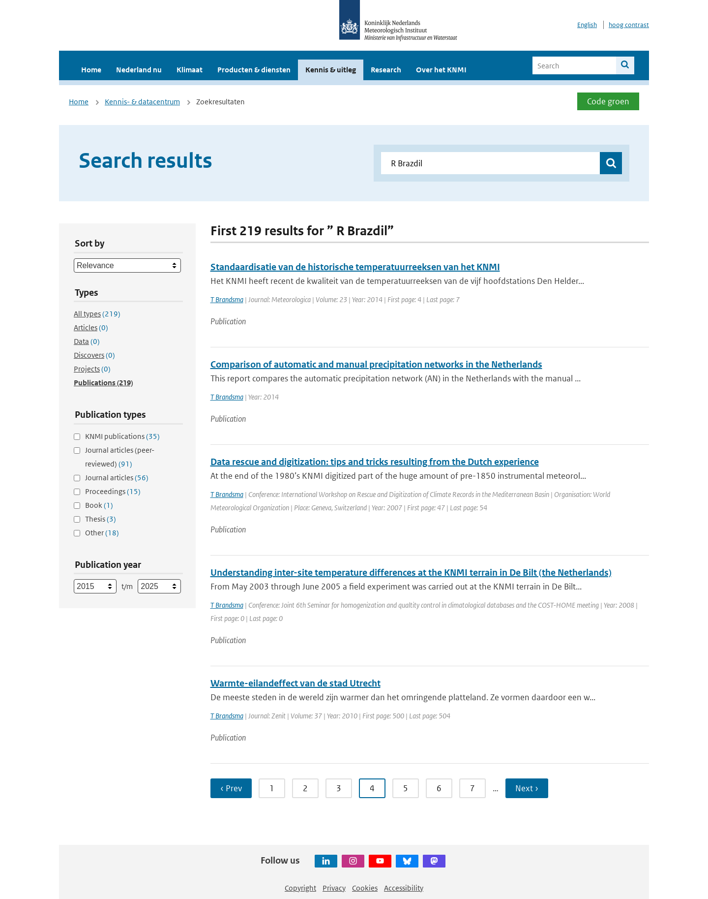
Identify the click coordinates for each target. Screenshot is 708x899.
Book (99, 505)
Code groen (608, 101)
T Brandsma (226, 299)
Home (91, 69)
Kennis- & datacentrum (142, 101)
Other (102, 532)
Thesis (100, 519)
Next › (526, 788)
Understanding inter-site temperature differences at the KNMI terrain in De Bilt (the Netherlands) (411, 572)
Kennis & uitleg (330, 69)
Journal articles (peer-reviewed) (119, 456)
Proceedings (113, 491)
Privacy (334, 888)
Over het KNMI (441, 69)
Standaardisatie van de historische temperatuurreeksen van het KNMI (355, 267)
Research (386, 69)
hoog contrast (629, 25)
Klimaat (190, 69)
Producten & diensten (254, 69)
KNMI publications (122, 436)
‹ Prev (231, 788)
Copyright (300, 888)
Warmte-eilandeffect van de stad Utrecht (295, 683)
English (587, 25)
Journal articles (116, 477)
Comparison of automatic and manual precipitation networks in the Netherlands (376, 364)
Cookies (365, 888)
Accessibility (403, 888)
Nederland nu (139, 69)
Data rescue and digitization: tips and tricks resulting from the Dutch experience (374, 461)
